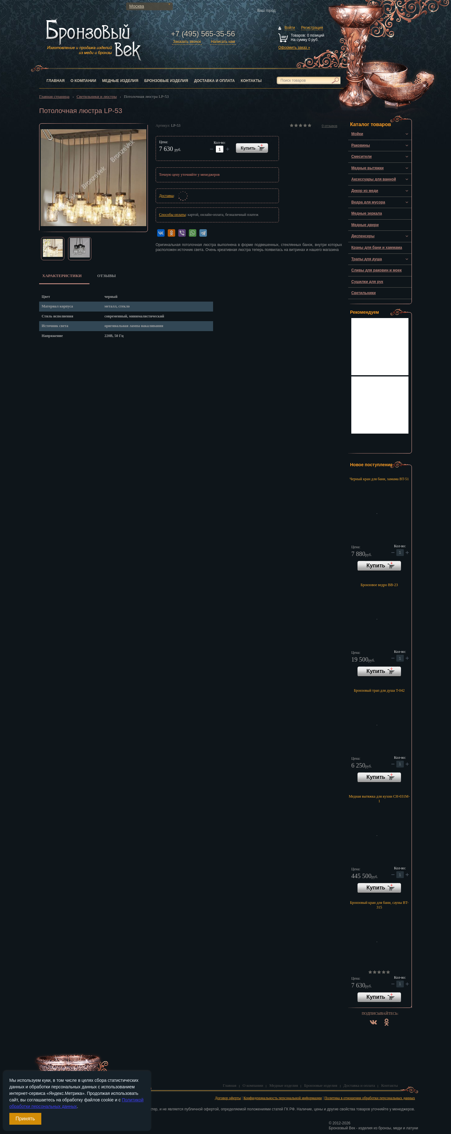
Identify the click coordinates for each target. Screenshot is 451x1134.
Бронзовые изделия (166, 81)
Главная (56, 81)
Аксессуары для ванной (373, 179)
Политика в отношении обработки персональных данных (369, 1098)
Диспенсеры (363, 236)
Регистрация (312, 27)
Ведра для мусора (368, 202)
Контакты (251, 81)
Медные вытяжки (367, 168)
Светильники (363, 293)
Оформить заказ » (294, 47)
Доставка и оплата (214, 81)
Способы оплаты (172, 214)
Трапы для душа (366, 259)
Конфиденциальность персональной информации (283, 1098)
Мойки (357, 134)
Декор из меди (364, 191)
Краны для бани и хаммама (376, 247)
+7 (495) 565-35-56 (203, 34)
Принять (25, 1118)
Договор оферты (228, 1098)
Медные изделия (120, 81)
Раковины (360, 145)
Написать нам (223, 41)
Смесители (361, 156)
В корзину (379, 566)
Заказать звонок (187, 41)
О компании (83, 81)
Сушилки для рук (367, 282)
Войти (290, 27)
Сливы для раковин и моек (376, 270)
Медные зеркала (366, 213)
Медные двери (365, 225)
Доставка (166, 196)
